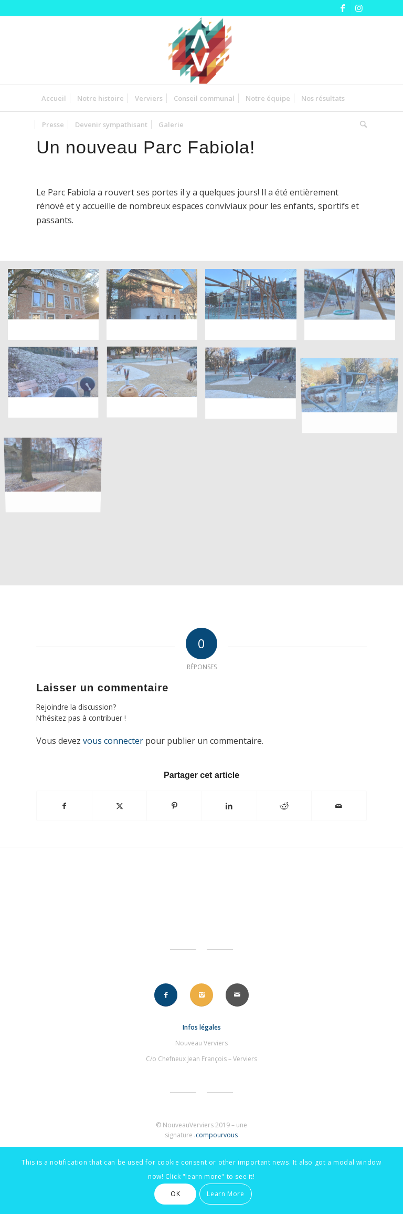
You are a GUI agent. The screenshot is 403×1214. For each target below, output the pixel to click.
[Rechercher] (361, 124)
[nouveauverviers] (201, 50)
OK (175, 1193)
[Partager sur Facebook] (64, 806)
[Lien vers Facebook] (343, 8)
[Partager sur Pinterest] (174, 806)
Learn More (225, 1193)
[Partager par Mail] (339, 806)
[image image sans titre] (57, 308)
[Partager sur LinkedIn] (229, 806)
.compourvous (216, 1134)
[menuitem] (53, 98)
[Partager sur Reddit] (284, 806)
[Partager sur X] (119, 806)
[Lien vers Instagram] (359, 8)
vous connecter (113, 740)
